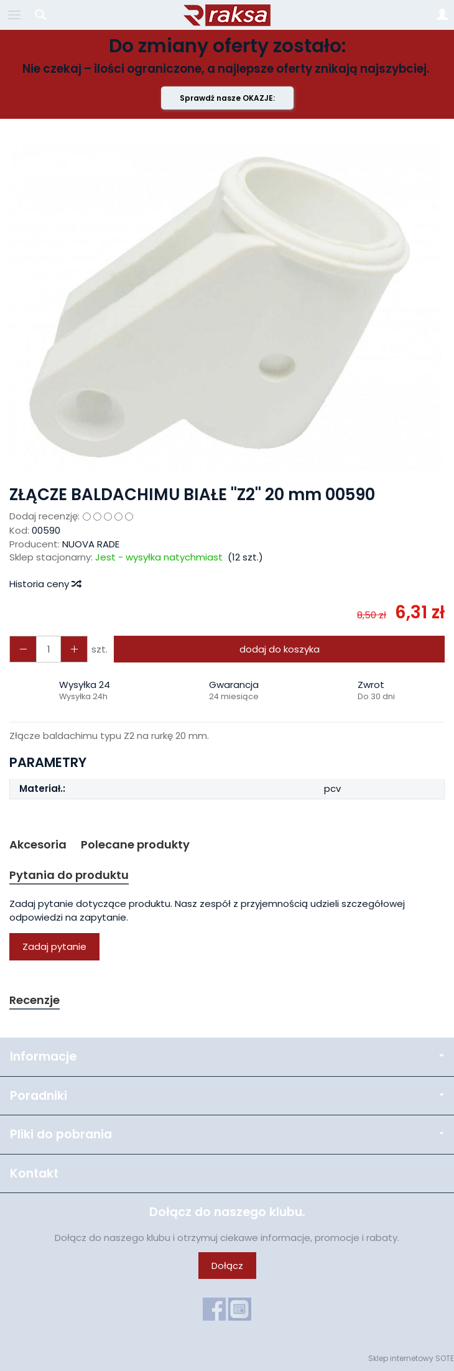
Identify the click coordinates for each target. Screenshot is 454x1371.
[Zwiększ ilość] (23, 649)
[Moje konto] (442, 15)
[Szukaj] (40, 15)
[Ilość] (48, 649)
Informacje (227, 1056)
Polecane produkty (135, 844)
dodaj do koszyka (279, 649)
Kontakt (34, 1173)
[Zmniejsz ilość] (74, 649)
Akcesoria (38, 844)
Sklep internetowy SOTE (411, 1358)
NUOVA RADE (90, 544)
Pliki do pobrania (227, 1134)
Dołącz (227, 1265)
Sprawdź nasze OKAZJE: (227, 98)
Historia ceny (44, 583)
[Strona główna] (227, 15)
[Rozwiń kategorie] (14, 15)
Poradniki (227, 1095)
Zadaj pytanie (54, 946)
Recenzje (34, 1000)
